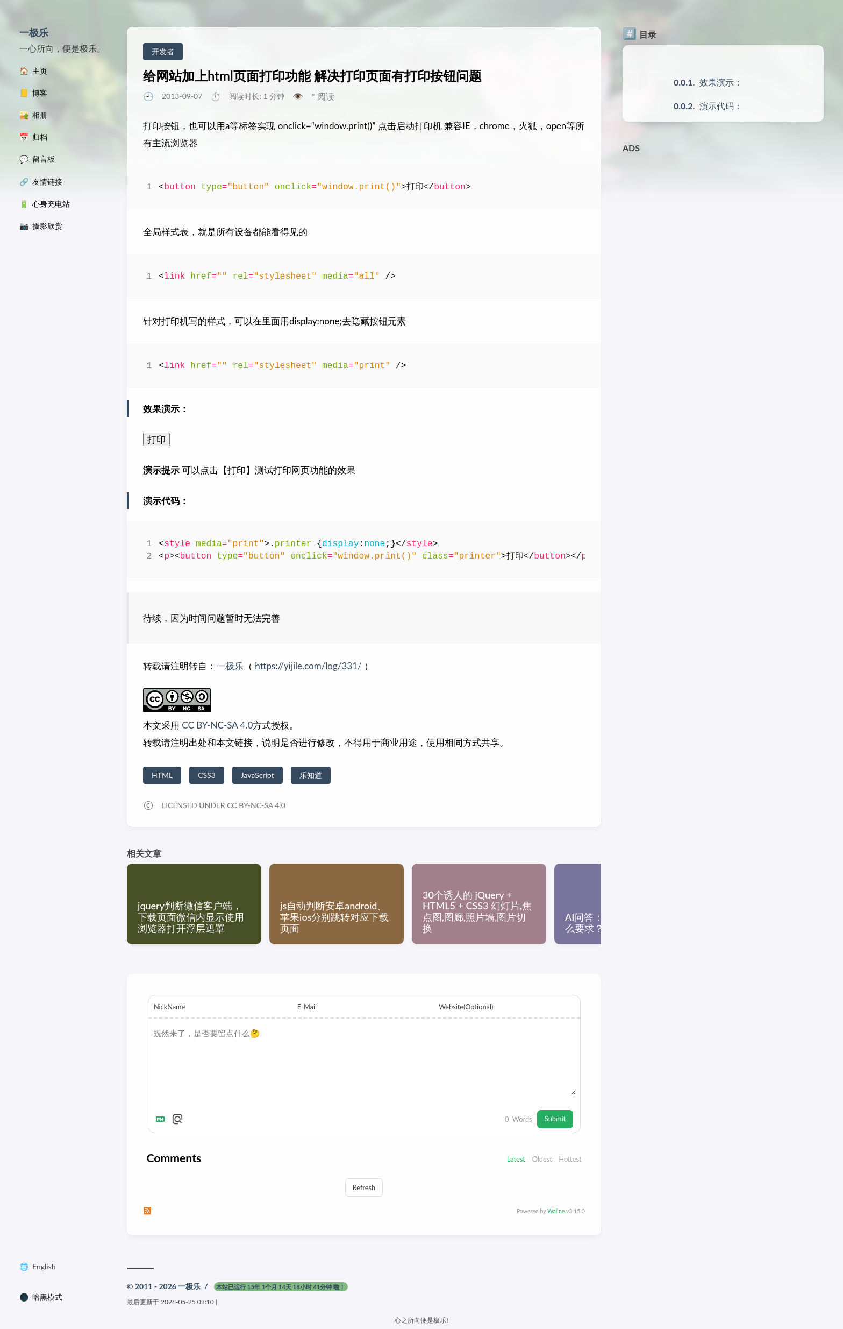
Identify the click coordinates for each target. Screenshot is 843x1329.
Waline (556, 1211)
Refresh (364, 1187)
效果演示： (720, 82)
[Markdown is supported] (162, 1119)
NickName (169, 1006)
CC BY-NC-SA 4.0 (216, 725)
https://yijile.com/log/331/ (308, 665)
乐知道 (310, 775)
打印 (156, 439)
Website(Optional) (466, 1006)
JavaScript (257, 775)
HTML (162, 775)
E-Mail (307, 1006)
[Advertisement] (723, 233)
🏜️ (33, 115)
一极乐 (33, 32)
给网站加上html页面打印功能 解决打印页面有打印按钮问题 (312, 75)
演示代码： (720, 106)
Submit (555, 1118)
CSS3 (207, 775)
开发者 (163, 51)
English (44, 1266)
